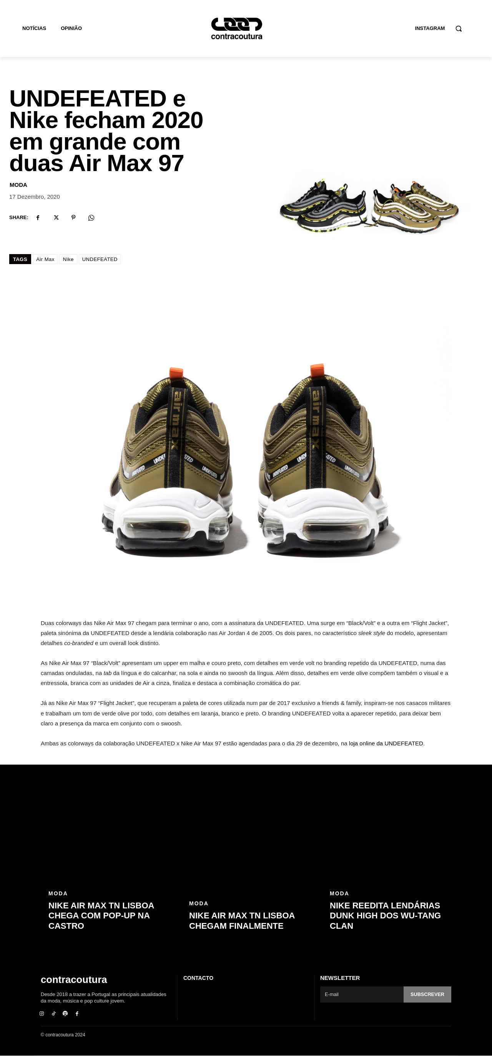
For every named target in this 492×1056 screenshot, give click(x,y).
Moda (18, 185)
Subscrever (427, 995)
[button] (458, 28)
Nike (68, 259)
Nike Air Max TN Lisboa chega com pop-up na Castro (101, 916)
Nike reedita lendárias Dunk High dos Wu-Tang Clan (385, 916)
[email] (361, 994)
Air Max (45, 259)
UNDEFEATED (100, 259)
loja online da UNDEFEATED (386, 743)
